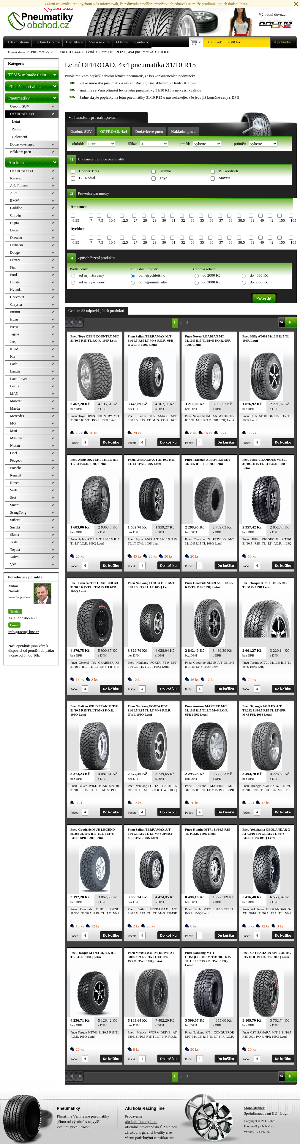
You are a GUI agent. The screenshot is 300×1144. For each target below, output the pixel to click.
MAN (14, 394)
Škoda (14, 535)
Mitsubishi (17, 438)
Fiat (13, 267)
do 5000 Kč (259, 282)
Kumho (165, 171)
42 (271, 220)
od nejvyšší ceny (92, 282)
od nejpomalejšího (153, 282)
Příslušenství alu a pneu (33, 86)
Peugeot (16, 460)
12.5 (124, 220)
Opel (13, 453)
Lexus (14, 386)
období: (78, 143)
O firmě (122, 42)
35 (202, 220)
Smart (14, 505)
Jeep (13, 342)
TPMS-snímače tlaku (33, 74)
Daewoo (16, 238)
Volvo (14, 557)
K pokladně (280, 42)
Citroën (15, 215)
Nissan (15, 446)
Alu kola (33, 161)
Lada (13, 364)
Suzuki (15, 527)
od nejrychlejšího (152, 275)
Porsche (15, 468)
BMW (14, 200)
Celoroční (19, 137)
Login (284, 1113)
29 (155, 220)
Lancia (15, 371)
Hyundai (16, 290)
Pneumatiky (33, 97)
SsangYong (18, 512)
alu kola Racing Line (141, 1121)
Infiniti (15, 312)
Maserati (16, 401)
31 (174, 220)
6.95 (75, 220)
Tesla (14, 542)
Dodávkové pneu (149, 131)
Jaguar (14, 334)
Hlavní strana (17, 52)
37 (221, 220)
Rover (14, 483)
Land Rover (18, 379)
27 (136, 220)
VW (13, 564)
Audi (13, 193)
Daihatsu (16, 245)
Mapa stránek (254, 1108)
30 (164, 220)
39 (252, 220)
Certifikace (74, 42)
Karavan (16, 178)
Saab (13, 490)
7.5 (100, 220)
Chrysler (16, 304)
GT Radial (87, 178)
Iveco (14, 327)
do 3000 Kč (212, 282)
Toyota (15, 549)
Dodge (15, 252)
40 (262, 220)
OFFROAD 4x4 (21, 171)
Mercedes (17, 416)
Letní (16, 121)
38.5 (241, 220)
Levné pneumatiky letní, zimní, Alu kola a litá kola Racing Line (44, 15)
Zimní (16, 129)
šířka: (133, 143)
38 (231, 220)
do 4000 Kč (259, 275)
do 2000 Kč (212, 275)
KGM (14, 349)
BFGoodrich (228, 171)
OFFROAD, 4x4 (113, 131)
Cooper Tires (89, 171)
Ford (13, 275)
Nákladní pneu (183, 131)
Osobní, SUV (81, 131)
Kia (12, 356)
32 (183, 220)
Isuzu (14, 319)
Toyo (164, 178)
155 (282, 220)
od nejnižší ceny (91, 275)
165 (293, 220)
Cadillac (16, 208)
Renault (15, 475)
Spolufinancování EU (260, 1113)
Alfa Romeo (19, 186)
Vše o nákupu (99, 42)
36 (212, 220)
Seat (13, 498)
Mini (13, 431)
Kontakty (141, 42)
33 (193, 220)
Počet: (74, 442)
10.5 (112, 220)
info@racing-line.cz (23, 631)
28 (145, 220)
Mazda (15, 408)
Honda (15, 282)
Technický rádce (47, 42)
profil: (185, 143)
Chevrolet (17, 297)
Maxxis (224, 178)
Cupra (14, 223)
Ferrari (15, 260)
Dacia (14, 230)
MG (13, 423)
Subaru (15, 520)
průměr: (240, 143)
